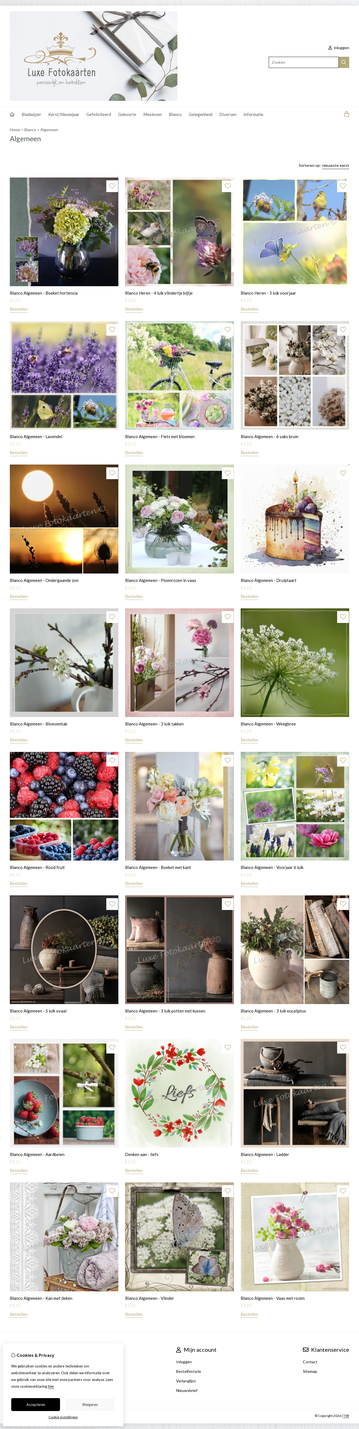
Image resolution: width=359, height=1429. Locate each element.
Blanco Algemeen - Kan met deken (41, 1298)
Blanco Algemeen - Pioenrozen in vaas (160, 580)
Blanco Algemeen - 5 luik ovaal (38, 1010)
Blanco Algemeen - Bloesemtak (38, 723)
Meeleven (152, 114)
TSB (346, 1416)
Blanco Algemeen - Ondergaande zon (44, 580)
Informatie (253, 114)
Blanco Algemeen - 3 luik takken (154, 723)
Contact (310, 1361)
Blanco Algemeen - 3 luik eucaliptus (273, 1010)
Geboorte (127, 114)
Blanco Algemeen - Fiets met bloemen (160, 436)
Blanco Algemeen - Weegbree (268, 723)
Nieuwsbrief (186, 1390)
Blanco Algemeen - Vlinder (149, 1298)
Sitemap (310, 1371)
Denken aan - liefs (141, 1154)
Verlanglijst (186, 1380)
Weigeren (90, 1404)
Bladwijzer (31, 114)
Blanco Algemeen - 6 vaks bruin (269, 436)
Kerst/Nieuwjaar (63, 114)
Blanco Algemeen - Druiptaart (268, 580)
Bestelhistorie (188, 1371)
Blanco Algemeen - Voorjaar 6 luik (272, 867)
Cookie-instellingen (63, 1417)
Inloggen (184, 1361)
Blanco (175, 114)
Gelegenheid (200, 114)
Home (15, 129)
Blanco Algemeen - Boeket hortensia (44, 292)
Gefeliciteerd (98, 114)
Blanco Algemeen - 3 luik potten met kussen (165, 1010)
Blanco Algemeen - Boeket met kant (158, 867)
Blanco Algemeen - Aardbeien (37, 1154)
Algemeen (49, 129)
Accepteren (35, 1404)
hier (51, 1386)
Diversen (227, 114)
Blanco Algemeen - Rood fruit (37, 867)
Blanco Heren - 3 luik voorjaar (268, 292)
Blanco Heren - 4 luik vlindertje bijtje (159, 292)
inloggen (338, 47)
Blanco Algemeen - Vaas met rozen (273, 1298)
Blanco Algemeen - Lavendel (36, 436)
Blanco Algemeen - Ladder (265, 1154)
